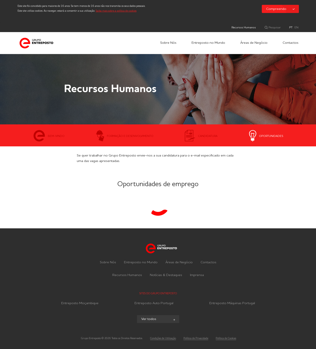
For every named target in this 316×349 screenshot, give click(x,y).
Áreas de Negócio (254, 43)
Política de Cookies (226, 338)
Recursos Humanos (244, 27)
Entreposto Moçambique (80, 304)
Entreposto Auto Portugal (154, 304)
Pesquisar (274, 27)
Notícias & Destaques (166, 275)
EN (296, 27)
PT (291, 27)
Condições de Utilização (163, 338)
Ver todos (158, 319)
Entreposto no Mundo (208, 43)
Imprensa (197, 275)
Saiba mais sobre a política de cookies (116, 11)
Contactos (290, 43)
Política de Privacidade (195, 338)
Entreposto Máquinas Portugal (232, 304)
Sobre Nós (168, 43)
